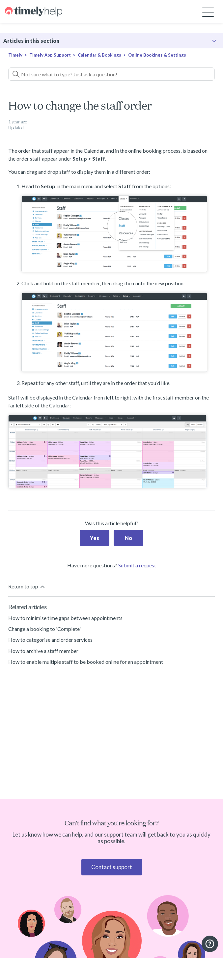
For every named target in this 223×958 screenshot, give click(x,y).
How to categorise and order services (50, 639)
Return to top (27, 586)
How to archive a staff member (43, 651)
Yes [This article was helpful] (94, 538)
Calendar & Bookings (99, 55)
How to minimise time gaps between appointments (65, 618)
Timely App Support (50, 55)
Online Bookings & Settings (157, 55)
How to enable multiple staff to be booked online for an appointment (85, 662)
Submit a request (137, 565)
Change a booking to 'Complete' (44, 629)
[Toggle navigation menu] (208, 12)
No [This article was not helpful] (128, 538)
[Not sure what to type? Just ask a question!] (111, 74)
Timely (15, 55)
